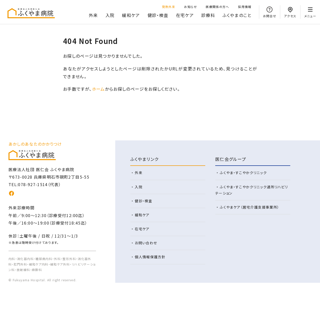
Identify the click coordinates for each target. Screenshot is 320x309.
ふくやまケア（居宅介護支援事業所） (249, 207)
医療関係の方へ (217, 6)
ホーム (98, 89)
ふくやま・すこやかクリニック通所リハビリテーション (251, 190)
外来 (93, 15)
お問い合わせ (146, 242)
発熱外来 (168, 6)
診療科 (208, 15)
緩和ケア (131, 15)
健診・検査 (158, 15)
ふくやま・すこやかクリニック (243, 172)
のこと (237, 15)
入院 (110, 15)
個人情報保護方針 (150, 256)
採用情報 (244, 6)
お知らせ (190, 6)
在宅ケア (185, 15)
